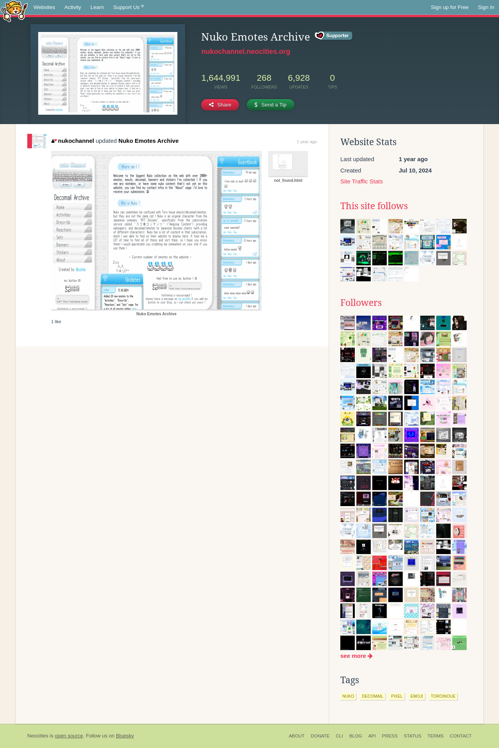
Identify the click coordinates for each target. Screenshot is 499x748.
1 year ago (307, 141)
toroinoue (443, 696)
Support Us (128, 7)
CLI (339, 736)
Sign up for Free (450, 7)
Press (390, 736)
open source (69, 736)
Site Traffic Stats (361, 181)
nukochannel (72, 140)
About (297, 736)
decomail (372, 696)
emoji (417, 696)
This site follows (374, 206)
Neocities (37, 736)
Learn (97, 7)
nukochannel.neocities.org (245, 51)
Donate (320, 736)
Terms (436, 736)
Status (412, 736)
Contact (461, 736)
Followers (361, 303)
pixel (397, 696)
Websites (44, 7)
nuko (348, 696)
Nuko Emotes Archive (149, 140)
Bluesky (125, 736)
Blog (355, 736)
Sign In (486, 7)
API (372, 736)
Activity (72, 7)
